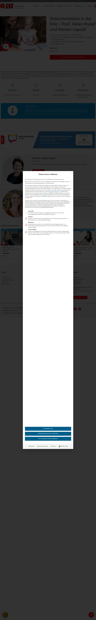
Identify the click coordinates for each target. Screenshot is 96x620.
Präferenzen (31, 446)
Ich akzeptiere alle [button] (48, 428)
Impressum (53, 446)
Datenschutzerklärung (54, 191)
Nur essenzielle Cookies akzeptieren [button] (48, 438)
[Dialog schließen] (71, 173)
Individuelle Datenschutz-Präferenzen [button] (48, 433)
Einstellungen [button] (45, 194)
